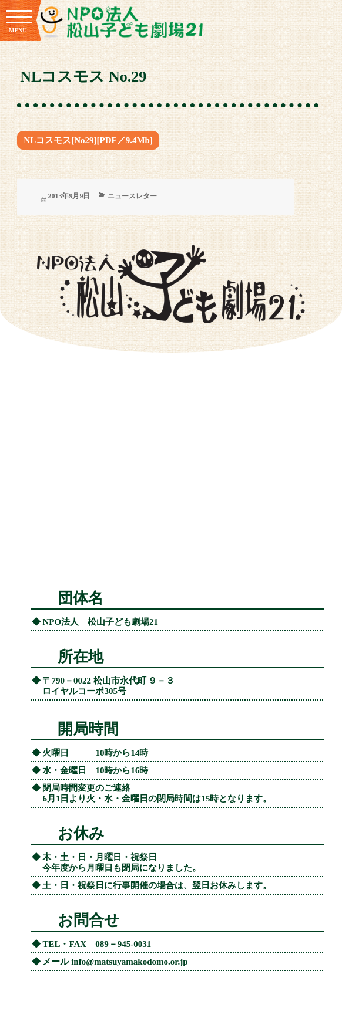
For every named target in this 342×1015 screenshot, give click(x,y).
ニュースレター (132, 196)
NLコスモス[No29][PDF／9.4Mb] (88, 140)
